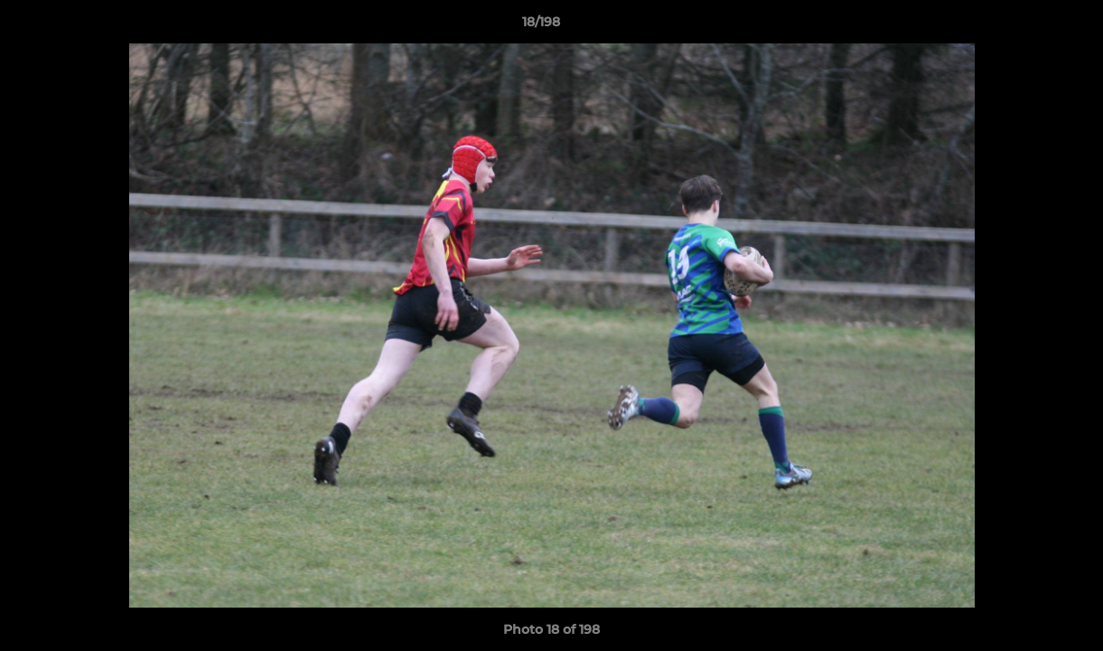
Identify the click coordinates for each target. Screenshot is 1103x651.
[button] (1027, 26)
